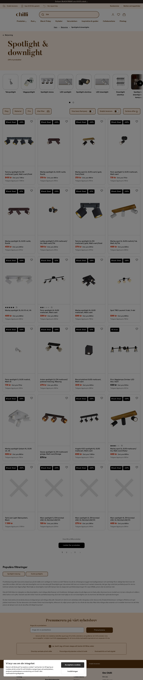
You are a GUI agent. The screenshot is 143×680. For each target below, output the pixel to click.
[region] (45, 668)
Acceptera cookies (73, 665)
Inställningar (72, 671)
